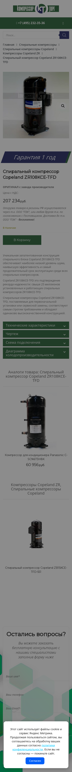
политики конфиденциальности (33, 747)
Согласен (35, 761)
